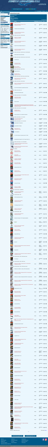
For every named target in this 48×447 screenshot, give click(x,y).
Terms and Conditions (4, 442)
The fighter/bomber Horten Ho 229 (18, 343)
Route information (3, 440)
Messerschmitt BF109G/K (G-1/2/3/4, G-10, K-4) (20, 371)
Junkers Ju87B (16, 399)
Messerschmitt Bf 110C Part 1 (18, 288)
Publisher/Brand (36, 21)
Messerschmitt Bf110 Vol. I (17, 387)
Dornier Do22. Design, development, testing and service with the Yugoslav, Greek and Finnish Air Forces (23, 407)
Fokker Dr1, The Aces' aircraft (18, 208)
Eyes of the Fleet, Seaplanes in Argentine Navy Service (21, 87)
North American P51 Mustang (18, 178)
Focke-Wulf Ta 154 (16, 335)
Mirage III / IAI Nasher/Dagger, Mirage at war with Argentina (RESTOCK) (23, 83)
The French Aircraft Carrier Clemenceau (19, 32)
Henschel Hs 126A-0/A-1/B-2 (18, 403)
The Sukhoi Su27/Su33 (17, 63)
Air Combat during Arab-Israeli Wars (19, 191)
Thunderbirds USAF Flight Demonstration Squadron (21, 143)
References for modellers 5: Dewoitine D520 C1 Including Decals (22, 263)
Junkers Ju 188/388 (17, 229)
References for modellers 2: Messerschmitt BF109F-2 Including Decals (23, 280)
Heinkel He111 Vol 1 (17, 391)
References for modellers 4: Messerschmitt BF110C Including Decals (23, 272)
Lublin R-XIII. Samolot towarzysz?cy (18, 213)
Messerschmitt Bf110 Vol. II (17, 355)
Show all (12, 19)
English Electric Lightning (17, 97)
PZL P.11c (15, 221)
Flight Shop (2, 19)
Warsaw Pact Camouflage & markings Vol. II (20, 41)
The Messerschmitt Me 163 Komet (18, 323)
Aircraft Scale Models (3, 17)
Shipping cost (3, 441)
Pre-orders (12, 441)
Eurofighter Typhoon (17, 110)
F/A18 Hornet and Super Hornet (18, 118)
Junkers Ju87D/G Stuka (17, 363)
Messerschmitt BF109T (17, 347)
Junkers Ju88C (16, 359)
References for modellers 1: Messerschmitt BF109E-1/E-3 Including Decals (23, 284)
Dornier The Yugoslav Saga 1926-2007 (19, 225)
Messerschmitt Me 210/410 (17, 167)
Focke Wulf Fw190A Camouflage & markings (20, 331)
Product (15, 21)
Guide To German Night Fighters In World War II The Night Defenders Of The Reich (23, 319)
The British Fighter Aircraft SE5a (18, 200)
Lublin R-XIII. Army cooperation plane (19, 237)
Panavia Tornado (16, 101)
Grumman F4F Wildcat (17, 395)
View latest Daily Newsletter (4, 47)
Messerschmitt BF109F (17, 367)
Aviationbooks (2, 18)
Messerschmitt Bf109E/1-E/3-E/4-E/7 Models (20, 295)
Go (8, 13)
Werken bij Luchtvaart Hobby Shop (6, 443)
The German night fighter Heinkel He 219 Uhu (20, 339)
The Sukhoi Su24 (16, 59)
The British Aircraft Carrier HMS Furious (19, 28)
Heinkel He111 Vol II (17, 299)
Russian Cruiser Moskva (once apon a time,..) (20, 24)
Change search (12, 16)
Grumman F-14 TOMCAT (17, 186)
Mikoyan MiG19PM (16, 66)
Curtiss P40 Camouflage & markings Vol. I (19, 49)
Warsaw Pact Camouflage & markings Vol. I (20, 45)
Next (45, 430)
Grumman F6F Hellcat (17, 183)
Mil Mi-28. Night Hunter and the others (19, 54)
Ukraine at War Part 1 (17, 71)
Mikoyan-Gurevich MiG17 (17, 291)
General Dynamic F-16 (17, 128)
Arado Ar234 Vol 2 (16, 415)
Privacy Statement (14, 442)
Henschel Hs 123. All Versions (18, 411)
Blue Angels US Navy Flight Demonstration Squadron (21, 146)
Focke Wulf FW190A (17, 379)
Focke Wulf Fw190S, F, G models (18, 375)
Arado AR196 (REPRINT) (17, 307)
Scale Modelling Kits (3, 20)
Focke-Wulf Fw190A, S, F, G (17, 351)
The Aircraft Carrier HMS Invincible (18, 92)
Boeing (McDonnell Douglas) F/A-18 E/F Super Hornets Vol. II (22, 139)
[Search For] (4, 13)
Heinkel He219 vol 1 (17, 419)
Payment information (14, 440)
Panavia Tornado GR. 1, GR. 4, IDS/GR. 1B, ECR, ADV (20, 114)
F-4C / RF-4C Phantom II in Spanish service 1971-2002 (21, 135)
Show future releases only (14, 18)
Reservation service (24, 441)
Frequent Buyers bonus (25, 440)
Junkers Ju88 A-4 (16, 315)
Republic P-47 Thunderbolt (17, 37)
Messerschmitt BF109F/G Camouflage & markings (20, 327)
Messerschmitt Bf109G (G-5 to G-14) (18, 383)
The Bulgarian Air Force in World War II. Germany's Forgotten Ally (22, 253)
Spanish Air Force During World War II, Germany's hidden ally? (22, 245)
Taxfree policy (24, 442)
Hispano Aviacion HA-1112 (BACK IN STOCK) (20, 78)
